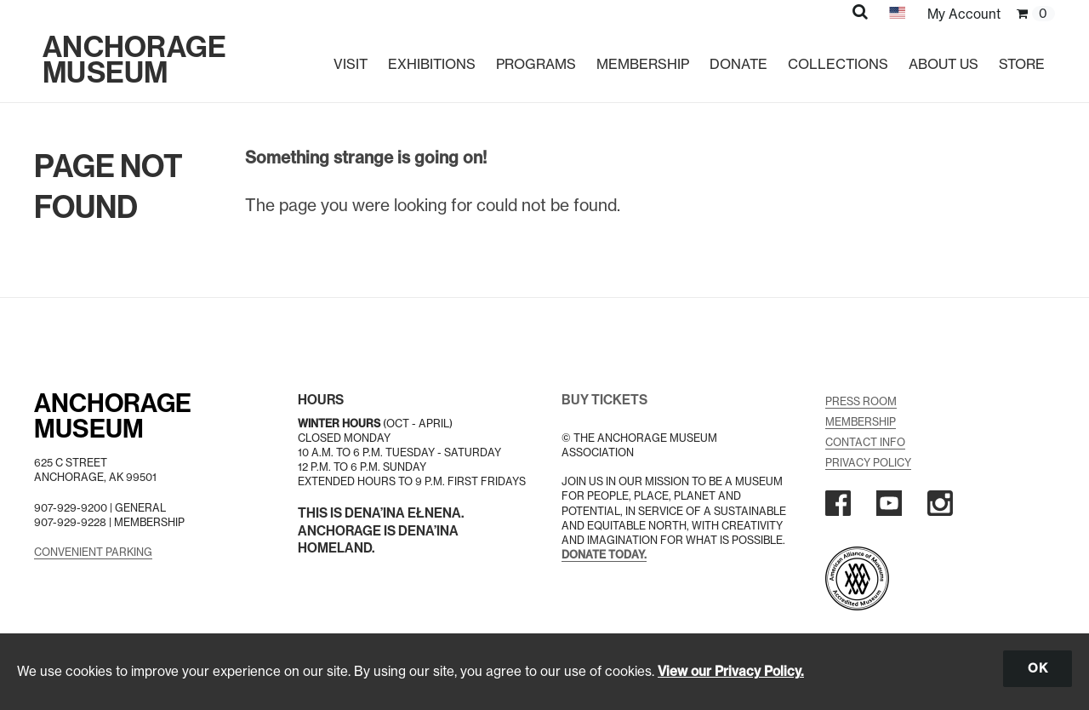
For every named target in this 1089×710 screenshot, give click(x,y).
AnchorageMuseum (112, 416)
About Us (943, 63)
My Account (964, 14)
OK (1037, 668)
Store (1022, 63)
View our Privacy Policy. (731, 671)
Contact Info (865, 442)
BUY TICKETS (604, 400)
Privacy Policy (868, 462)
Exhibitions (432, 63)
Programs (536, 63)
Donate (738, 63)
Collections (838, 63)
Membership (642, 63)
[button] (860, 11)
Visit (351, 63)
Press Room (861, 401)
